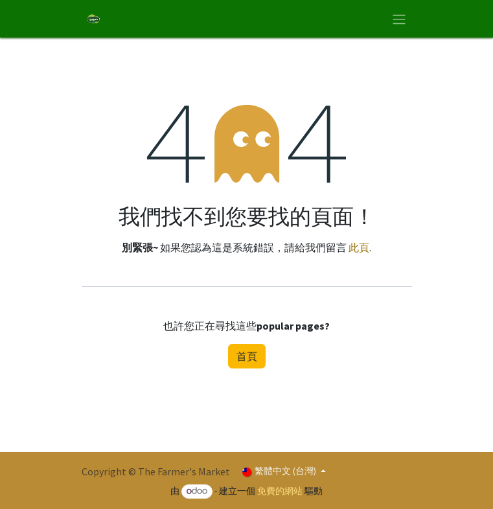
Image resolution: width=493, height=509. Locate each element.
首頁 (246, 356)
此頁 (359, 247)
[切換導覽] (399, 18)
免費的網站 (280, 491)
